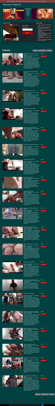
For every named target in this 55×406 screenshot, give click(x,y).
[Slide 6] (11, 39)
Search (27, 33)
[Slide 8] (13, 39)
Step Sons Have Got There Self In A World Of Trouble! (44, 34)
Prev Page (35, 50)
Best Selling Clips (26, 1)
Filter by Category (6, 50)
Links (10, 401)
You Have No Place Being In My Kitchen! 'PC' (44, 36)
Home (8, 1)
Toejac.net (3, 1)
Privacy (3, 401)
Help (7, 401)
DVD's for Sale (40, 1)
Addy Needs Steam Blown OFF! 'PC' (44, 38)
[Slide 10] (15, 39)
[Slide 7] (12, 39)
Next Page (49, 50)
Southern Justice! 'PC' (42, 40)
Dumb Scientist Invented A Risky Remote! (44, 31)
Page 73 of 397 (42, 50)
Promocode (14, 401)
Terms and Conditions (22, 401)
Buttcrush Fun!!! (41, 32)
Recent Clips (12, 1)
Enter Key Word (25, 27)
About (44, 1)
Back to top (50, 402)
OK (42, 405)
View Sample (30, 54)
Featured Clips (19, 1)
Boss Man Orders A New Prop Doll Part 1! (11, 36)
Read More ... (34, 68)
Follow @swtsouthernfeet (27, 18)
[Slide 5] (10, 39)
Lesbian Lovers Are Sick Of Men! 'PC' (44, 25)
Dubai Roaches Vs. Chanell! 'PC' (44, 27)
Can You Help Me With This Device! (43, 29)
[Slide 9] (14, 39)
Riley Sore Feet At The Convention (45, 39)
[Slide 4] (9, 39)
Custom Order (33, 1)
